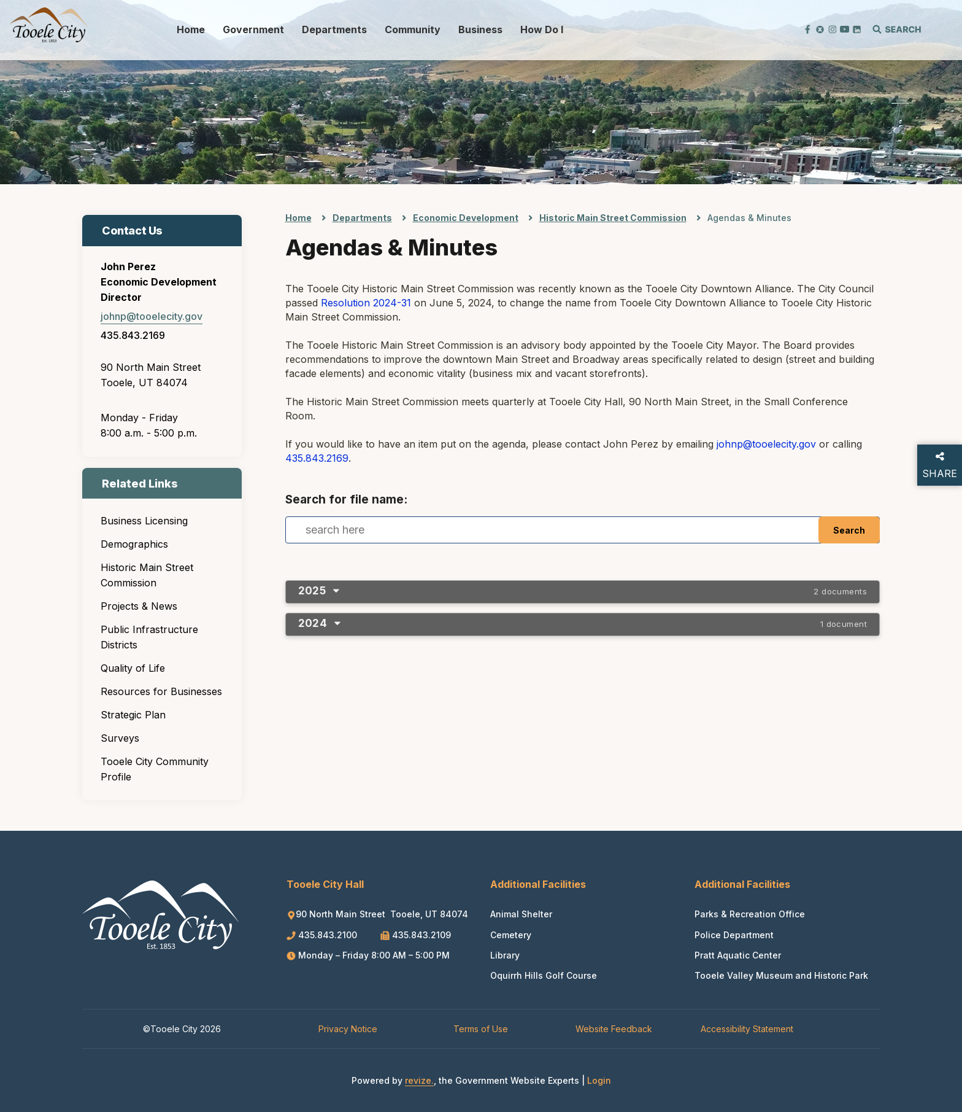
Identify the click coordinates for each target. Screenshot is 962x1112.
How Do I (541, 29)
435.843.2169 (133, 335)
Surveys (120, 738)
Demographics (134, 544)
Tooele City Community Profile (155, 769)
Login (599, 1080)
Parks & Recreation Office (750, 914)
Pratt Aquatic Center (738, 955)
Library (505, 955)
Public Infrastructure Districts (149, 637)
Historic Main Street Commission (147, 575)
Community (413, 29)
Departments (334, 29)
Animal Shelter (521, 914)
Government (253, 29)
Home (191, 29)
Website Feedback (613, 1029)
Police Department (734, 935)
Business (480, 29)
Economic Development (465, 217)
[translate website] (763, 28)
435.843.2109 (415, 935)
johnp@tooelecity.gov (151, 316)
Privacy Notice (347, 1029)
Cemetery (510, 935)
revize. (419, 1080)
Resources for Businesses (161, 691)
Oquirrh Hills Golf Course (543, 975)
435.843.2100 (323, 935)
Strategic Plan (133, 715)
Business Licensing (144, 521)
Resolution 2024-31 (366, 303)
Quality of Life (133, 668)
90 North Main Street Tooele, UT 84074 (377, 914)
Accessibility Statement (747, 1029)
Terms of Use (480, 1029)
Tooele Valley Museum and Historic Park (781, 975)
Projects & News (139, 606)
